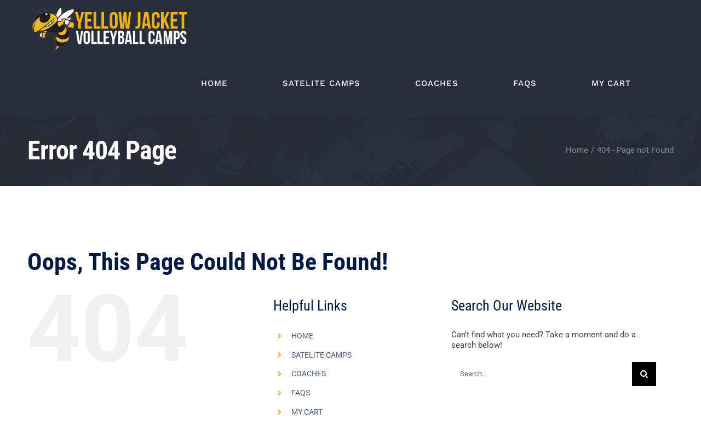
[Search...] (541, 374)
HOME (302, 335)
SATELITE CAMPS (321, 355)
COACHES (308, 373)
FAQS (300, 392)
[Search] (644, 374)
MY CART (307, 411)
